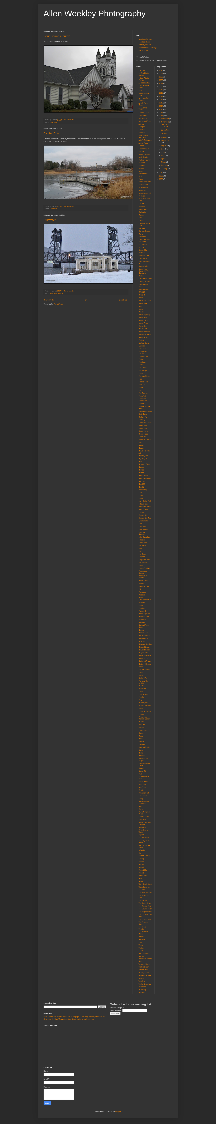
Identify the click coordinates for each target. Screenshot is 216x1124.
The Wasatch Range (143, 933)
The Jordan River (145, 903)
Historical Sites (144, 464)
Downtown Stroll (145, 335)
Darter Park (143, 303)
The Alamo (142, 890)
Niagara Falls (143, 653)
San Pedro (142, 787)
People (141, 697)
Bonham (142, 196)
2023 (161, 77)
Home (86, 300)
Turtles (141, 948)
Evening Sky (143, 356)
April (163, 159)
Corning (141, 276)
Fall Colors (142, 368)
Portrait (141, 728)
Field (140, 379)
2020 (161, 87)
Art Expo (142, 130)
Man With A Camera (143, 577)
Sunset (141, 867)
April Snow (142, 116)
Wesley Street (144, 973)
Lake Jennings (144, 529)
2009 (161, 176)
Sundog (141, 859)
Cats (140, 218)
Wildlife (141, 978)
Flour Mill (142, 385)
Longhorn (142, 557)
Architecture (143, 118)
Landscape (143, 543)
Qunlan (141, 736)
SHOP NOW (143, 51)
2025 (161, 70)
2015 (161, 103)
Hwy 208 (142, 484)
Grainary (142, 420)
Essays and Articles (143, 352)
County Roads (144, 289)
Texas (141, 881)
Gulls (140, 442)
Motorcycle (143, 611)
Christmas (142, 237)
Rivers (141, 750)
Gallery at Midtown (145, 411)
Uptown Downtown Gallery (145, 957)
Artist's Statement (145, 140)
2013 (161, 109)
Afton (140, 91)
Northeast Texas (145, 661)
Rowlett (141, 768)
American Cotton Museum (145, 99)
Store (141, 853)
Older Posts (123, 300)
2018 (161, 93)
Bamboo (142, 163)
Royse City (143, 771)
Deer (140, 306)
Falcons (141, 365)
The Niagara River (145, 912)
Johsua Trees (144, 504)
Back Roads (143, 157)
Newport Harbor (144, 650)
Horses (141, 473)
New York (142, 641)
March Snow (143, 581)
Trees (141, 945)
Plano (141, 708)
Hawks (141, 448)
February (164, 165)
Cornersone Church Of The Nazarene (144, 271)
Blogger (118, 1112)
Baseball (142, 166)
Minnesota (53, 209)
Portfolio (142, 725)
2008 (161, 179)
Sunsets (142, 873)
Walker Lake (143, 970)
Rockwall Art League (143, 760)
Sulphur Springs (144, 856)
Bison (141, 179)
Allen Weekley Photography (95, 13)
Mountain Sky (144, 617)
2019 (161, 90)
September (165, 141)
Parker (141, 686)
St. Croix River (144, 838)
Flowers (141, 387)
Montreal (142, 603)
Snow (141, 809)
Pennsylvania (143, 694)
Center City (51, 133)
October (164, 137)
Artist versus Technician (143, 136)
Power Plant (143, 730)
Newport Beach (144, 647)
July (163, 149)
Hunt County (143, 476)
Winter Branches (145, 984)
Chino (141, 234)
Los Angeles (143, 563)
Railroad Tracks (144, 747)
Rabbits (141, 742)
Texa (140, 878)
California (142, 212)
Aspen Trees (143, 143)
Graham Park (143, 417)
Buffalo (141, 204)
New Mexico (143, 638)
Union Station (144, 954)
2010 (161, 173)
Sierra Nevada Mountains (144, 802)
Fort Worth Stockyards (143, 400)
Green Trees (143, 434)
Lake (140, 524)
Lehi (140, 548)
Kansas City (143, 515)
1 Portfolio (142, 70)
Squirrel (141, 835)
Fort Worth (142, 396)
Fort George (143, 393)
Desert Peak (143, 323)
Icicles (141, 495)
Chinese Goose (144, 231)
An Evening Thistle (143, 109)
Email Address (116, 1010)
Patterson (142, 689)
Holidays (142, 467)
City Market (143, 244)
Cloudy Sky (143, 250)
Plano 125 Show (145, 711)
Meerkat (142, 583)
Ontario (141, 673)
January (164, 169)
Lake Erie (142, 527)
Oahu (141, 667)
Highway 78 (143, 459)
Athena (141, 146)
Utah (140, 961)
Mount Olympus (144, 614)
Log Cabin (142, 554)
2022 (161, 80)
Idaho (141, 498)
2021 (161, 83)
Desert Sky (143, 326)
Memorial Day (144, 586)
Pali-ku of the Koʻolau (143, 682)
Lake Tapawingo (145, 537)
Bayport (141, 168)
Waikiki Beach (144, 967)
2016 (161, 100)
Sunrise (141, 862)
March (163, 162)
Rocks (141, 753)
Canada (141, 215)
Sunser (141, 864)
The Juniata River (145, 906)
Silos (140, 806)
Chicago (142, 228)
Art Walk (142, 132)
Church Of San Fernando (144, 240)
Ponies (141, 722)
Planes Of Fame (145, 706)
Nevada (141, 630)
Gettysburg (143, 414)
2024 (161, 74)
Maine (141, 565)
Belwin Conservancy (143, 172)
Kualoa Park (143, 521)
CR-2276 (142, 295)
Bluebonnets (143, 187)
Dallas (141, 298)
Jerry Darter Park (145, 501)
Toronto (141, 937)
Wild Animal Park (145, 975)
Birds (140, 176)
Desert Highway (144, 315)
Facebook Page (144, 42)
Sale (140, 774)
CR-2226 (142, 292)
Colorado (142, 253)
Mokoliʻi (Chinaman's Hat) (145, 599)
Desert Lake (143, 320)
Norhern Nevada (145, 655)
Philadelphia (143, 703)
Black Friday (143, 185)
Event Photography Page (148, 48)
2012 (161, 113)
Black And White (145, 182)
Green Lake (143, 428)
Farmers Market (144, 376)
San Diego (142, 784)
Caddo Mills (143, 209)
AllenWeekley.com (145, 39)
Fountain (142, 404)
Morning (142, 608)
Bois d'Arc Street (145, 193)
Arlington (142, 127)
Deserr (141, 309)
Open (141, 675)
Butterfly (142, 206)
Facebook (142, 362)
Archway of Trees (145, 121)
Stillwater (50, 220)
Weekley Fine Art (145, 45)
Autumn (141, 151)
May (163, 156)
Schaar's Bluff (144, 793)
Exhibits (141, 359)
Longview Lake (144, 560)
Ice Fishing (143, 490)
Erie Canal (142, 349)
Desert (141, 312)
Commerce (143, 259)
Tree (140, 942)
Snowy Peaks (144, 817)
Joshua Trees (144, 510)
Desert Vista (143, 329)
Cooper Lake (143, 266)
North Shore (143, 658)
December (165, 119)
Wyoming (142, 992)
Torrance (142, 939)
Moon (141, 605)
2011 (161, 116)
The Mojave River (145, 909)
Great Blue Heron (145, 423)
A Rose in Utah (144, 83)
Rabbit (141, 739)
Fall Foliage (143, 370)
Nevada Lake (143, 633)
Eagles (141, 340)
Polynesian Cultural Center (144, 718)
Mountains (142, 619)
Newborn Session (145, 644)
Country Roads (144, 282)
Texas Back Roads (145, 884)
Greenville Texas (145, 440)
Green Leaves (144, 431)
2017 (161, 96)
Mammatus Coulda (143, 572)
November (165, 122)
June (163, 152)
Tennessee (143, 876)
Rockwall (142, 756)
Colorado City (144, 256)
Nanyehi (142, 622)
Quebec (141, 733)
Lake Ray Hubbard (142, 533)
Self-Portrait (143, 796)
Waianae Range (145, 964)
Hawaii (141, 445)
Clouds (141, 247)
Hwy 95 (141, 487)
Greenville (142, 437)
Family (141, 373)
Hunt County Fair (145, 478)
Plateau (141, 714)
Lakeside (142, 540)
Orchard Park (143, 678)
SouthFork (142, 820)
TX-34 (141, 951)
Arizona (141, 124)
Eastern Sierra (144, 343)
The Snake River (145, 919)
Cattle (141, 221)
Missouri (142, 595)
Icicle (140, 493)
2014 (161, 106)
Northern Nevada (145, 664)
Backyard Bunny (145, 160)
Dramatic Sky (143, 337)
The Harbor (143, 900)
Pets (140, 700)
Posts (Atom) (58, 304)
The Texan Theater (142, 928)
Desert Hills (143, 318)
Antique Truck (144, 113)
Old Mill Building (145, 670)
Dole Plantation (144, 332)
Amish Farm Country (143, 104)
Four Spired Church (57, 36)
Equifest (142, 346)
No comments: (69, 120)
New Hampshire (144, 636)
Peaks (141, 691)
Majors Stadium (144, 568)
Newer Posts (49, 300)
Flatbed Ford (143, 382)
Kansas (141, 512)
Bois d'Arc (142, 190)
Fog (140, 390)
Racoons (142, 744)
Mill (140, 589)
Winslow (142, 981)
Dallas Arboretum (145, 300)
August (164, 146)
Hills (140, 461)
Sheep (141, 799)
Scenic (141, 790)
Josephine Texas (145, 507)
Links (140, 551)
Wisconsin (53, 122)
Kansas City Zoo (145, 518)
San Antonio (143, 782)
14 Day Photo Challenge (144, 74)
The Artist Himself (145, 893)
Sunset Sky (143, 870)
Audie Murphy (144, 149)
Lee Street (142, 546)
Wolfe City (142, 990)
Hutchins (142, 481)
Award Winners (144, 154)
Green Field (143, 425)
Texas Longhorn (144, 887)
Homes (141, 470)
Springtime (142, 827)
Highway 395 (143, 456)
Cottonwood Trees (145, 279)
